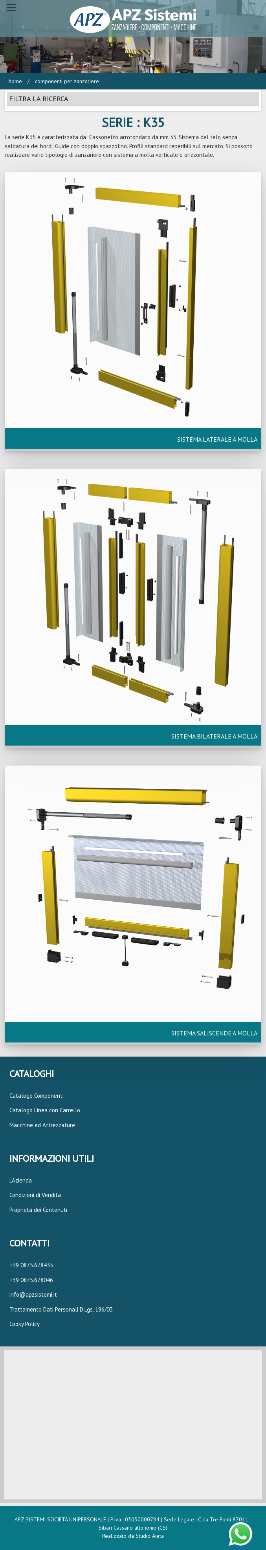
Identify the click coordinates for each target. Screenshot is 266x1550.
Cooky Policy (24, 1324)
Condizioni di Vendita (35, 1195)
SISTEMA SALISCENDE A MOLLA (214, 1033)
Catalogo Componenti (36, 1095)
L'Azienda (20, 1180)
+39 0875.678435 (31, 1265)
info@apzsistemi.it (33, 1294)
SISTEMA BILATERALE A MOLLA (214, 736)
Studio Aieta (150, 1535)
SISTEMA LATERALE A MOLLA (217, 439)
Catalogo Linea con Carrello (44, 1110)
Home (15, 81)
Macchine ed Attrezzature (42, 1125)
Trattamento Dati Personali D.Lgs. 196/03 (61, 1309)
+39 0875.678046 (31, 1280)
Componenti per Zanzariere (66, 81)
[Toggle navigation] (11, 7)
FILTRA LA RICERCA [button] (38, 98)
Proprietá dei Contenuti (38, 1209)
